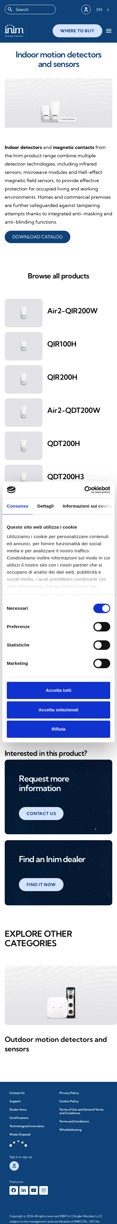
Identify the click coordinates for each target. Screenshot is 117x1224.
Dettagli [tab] (45, 505)
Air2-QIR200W (72, 310)
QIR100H (62, 343)
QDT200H (63, 443)
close (69, 32)
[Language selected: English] (103, 9)
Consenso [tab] (17, 505)
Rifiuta (59, 728)
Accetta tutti (59, 690)
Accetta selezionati (58, 709)
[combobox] (30, 9)
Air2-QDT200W (73, 410)
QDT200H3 (65, 476)
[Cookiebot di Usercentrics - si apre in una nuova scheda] (84, 490)
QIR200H (62, 377)
